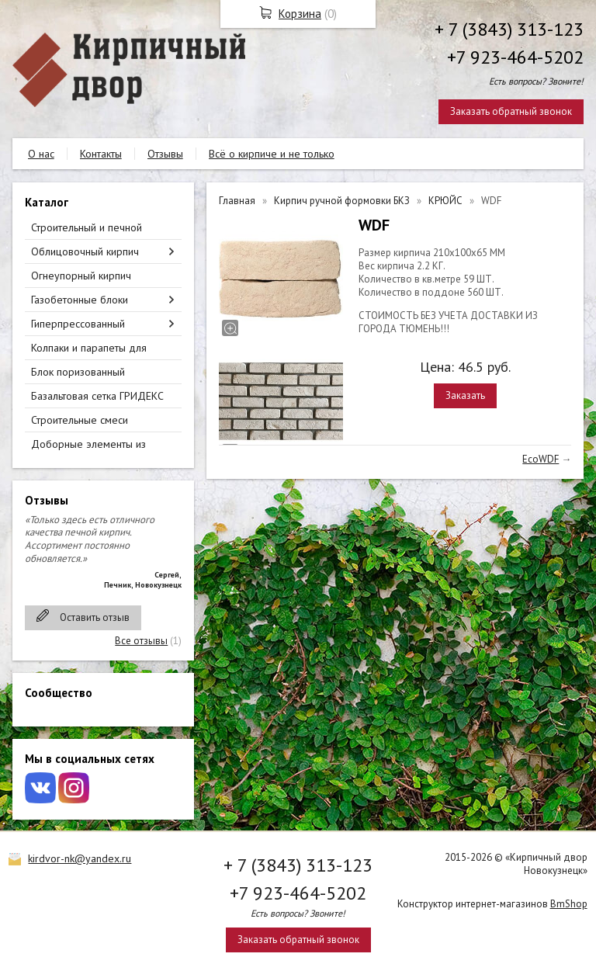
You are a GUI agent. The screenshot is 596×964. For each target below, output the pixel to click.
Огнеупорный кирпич (81, 276)
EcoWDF (540, 459)
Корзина (300, 13)
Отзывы (165, 154)
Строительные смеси (79, 420)
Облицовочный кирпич (85, 251)
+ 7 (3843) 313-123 (509, 29)
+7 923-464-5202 (515, 57)
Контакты (101, 154)
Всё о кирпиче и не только (271, 154)
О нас (41, 154)
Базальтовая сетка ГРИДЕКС (97, 396)
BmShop (568, 903)
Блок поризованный (78, 372)
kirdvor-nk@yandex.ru (79, 858)
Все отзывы (141, 640)
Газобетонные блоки (79, 300)
